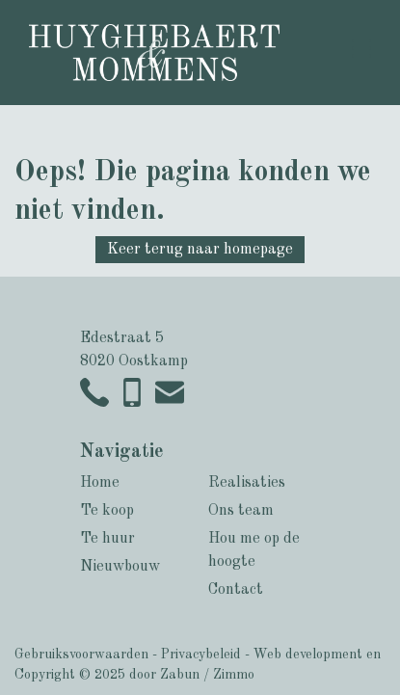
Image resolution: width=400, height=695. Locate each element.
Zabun (180, 675)
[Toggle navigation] (361, 48)
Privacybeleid (201, 654)
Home (100, 483)
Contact (235, 590)
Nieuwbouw (120, 567)
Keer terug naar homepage (200, 249)
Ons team (241, 511)
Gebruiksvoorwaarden (81, 654)
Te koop (107, 511)
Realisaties (246, 483)
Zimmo (233, 675)
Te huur (107, 539)
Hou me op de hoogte (254, 550)
